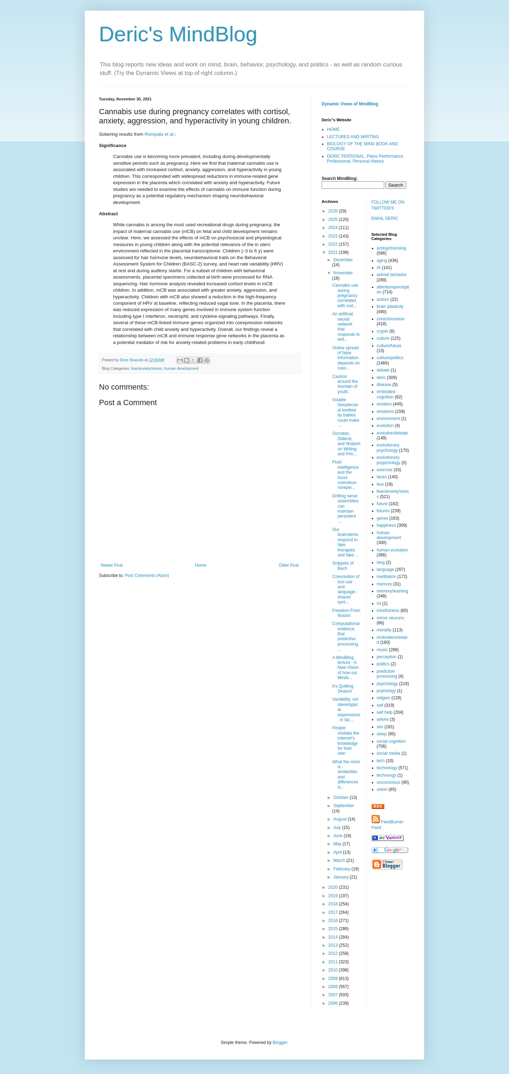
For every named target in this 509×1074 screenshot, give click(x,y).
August (340, 819)
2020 (333, 887)
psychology (387, 683)
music (382, 649)
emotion (384, 404)
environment (388, 418)
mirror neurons (390, 617)
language (385, 569)
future (382, 503)
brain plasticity (390, 306)
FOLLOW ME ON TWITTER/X (387, 205)
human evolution (392, 550)
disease (384, 384)
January (341, 877)
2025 (333, 219)
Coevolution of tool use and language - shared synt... (345, 589)
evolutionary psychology (388, 448)
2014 (333, 937)
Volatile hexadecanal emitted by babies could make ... (345, 412)
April (338, 852)
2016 (333, 920)
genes (382, 518)
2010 (333, 970)
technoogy (386, 775)
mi (379, 603)
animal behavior (392, 274)
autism (383, 299)
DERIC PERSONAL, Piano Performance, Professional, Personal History (365, 159)
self (380, 705)
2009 (333, 978)
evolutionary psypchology (388, 460)
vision (382, 789)
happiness (386, 525)
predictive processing (387, 674)
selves (383, 719)
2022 (333, 244)
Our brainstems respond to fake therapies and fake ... (345, 542)
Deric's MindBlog (178, 34)
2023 (333, 236)
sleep (382, 733)
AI (379, 267)
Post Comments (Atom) (147, 575)
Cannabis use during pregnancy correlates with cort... (345, 295)
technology (387, 767)
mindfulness (388, 610)
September (343, 805)
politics (383, 663)
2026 (333, 211)
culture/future (389, 345)
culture (383, 338)
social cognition (391, 741)
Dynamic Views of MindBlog (350, 103)
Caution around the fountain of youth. (345, 384)
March (339, 860)
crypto (382, 331)
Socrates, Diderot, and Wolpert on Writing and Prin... (346, 443)
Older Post (289, 565)
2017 (333, 912)
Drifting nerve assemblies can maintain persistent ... (345, 509)
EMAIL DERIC (384, 218)
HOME (333, 129)
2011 (333, 961)
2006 (333, 1003)
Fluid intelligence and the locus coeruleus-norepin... (345, 475)
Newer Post (112, 565)
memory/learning (392, 591)
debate (383, 370)
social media (388, 753)
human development (181, 368)
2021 (333, 252)
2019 (333, 895)
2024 (333, 227)
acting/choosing (391, 248)
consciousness (391, 318)
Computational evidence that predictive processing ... (345, 636)
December (343, 259)
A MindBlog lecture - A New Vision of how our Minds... (345, 668)
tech (381, 760)
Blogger (280, 1042)
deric (381, 377)
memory (384, 584)
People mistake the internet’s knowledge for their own (345, 740)
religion (384, 697)
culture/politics (390, 357)
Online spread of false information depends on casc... (346, 358)
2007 (333, 994)
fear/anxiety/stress (146, 368)
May (338, 843)
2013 (333, 945)
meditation (386, 576)
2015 (333, 928)
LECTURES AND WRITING (353, 136)
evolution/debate (392, 433)
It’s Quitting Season (342, 689)
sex (380, 726)
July (337, 827)
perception (387, 656)
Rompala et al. (160, 134)
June (338, 835)
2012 (333, 953)
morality (384, 630)
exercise (385, 469)
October (341, 797)
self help (385, 712)
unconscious (388, 782)
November (343, 272)
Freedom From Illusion (346, 613)
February (342, 868)
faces (382, 476)
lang (381, 562)
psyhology (386, 690)
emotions (385, 411)
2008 (333, 986)
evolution (385, 425)
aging (382, 260)
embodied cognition (386, 394)
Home (200, 565)
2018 (333, 903)
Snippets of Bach (342, 566)
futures (383, 510)
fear (380, 484)
